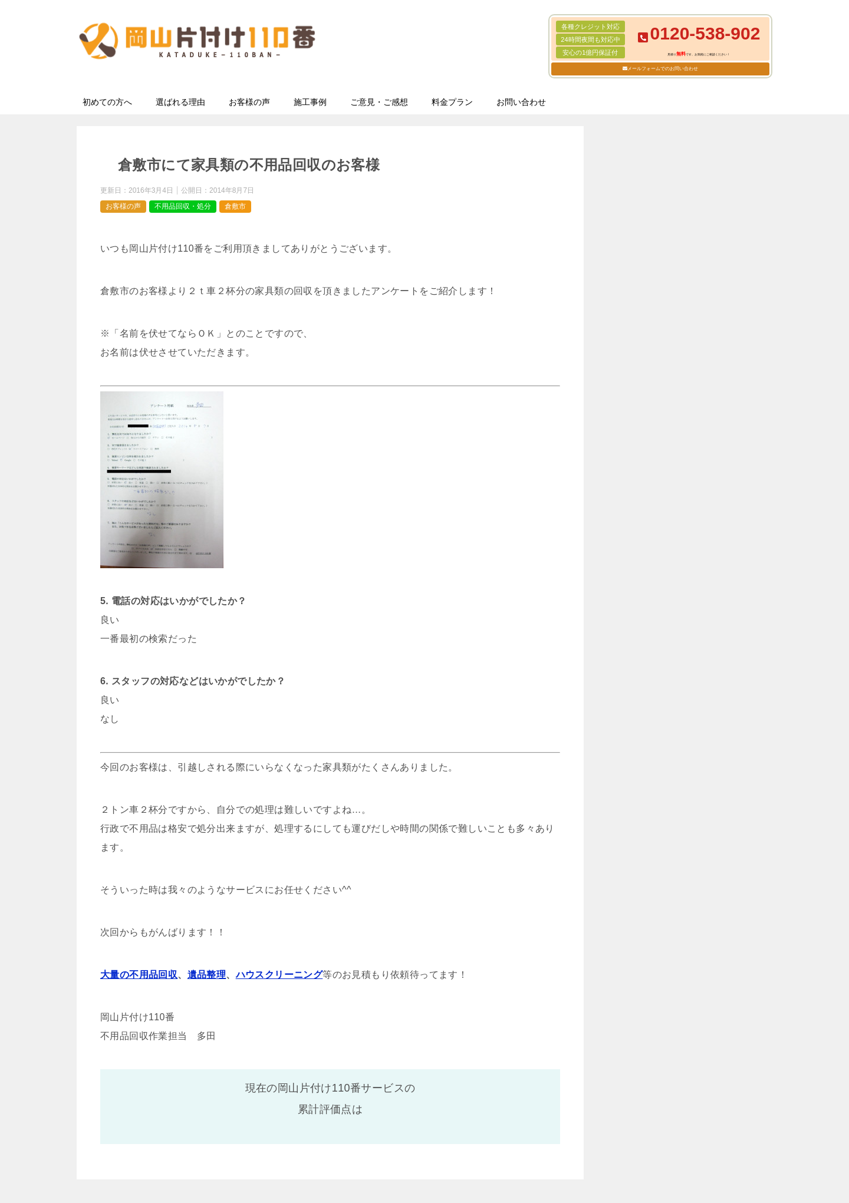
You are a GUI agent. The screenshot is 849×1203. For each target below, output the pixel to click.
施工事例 (310, 102)
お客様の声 (249, 102)
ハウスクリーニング (279, 975)
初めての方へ (107, 102)
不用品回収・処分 (182, 206)
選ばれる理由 (180, 102)
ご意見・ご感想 (379, 102)
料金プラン (452, 102)
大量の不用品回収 (138, 975)
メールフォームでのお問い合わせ (662, 68)
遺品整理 (206, 975)
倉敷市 (235, 206)
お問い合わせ (521, 102)
